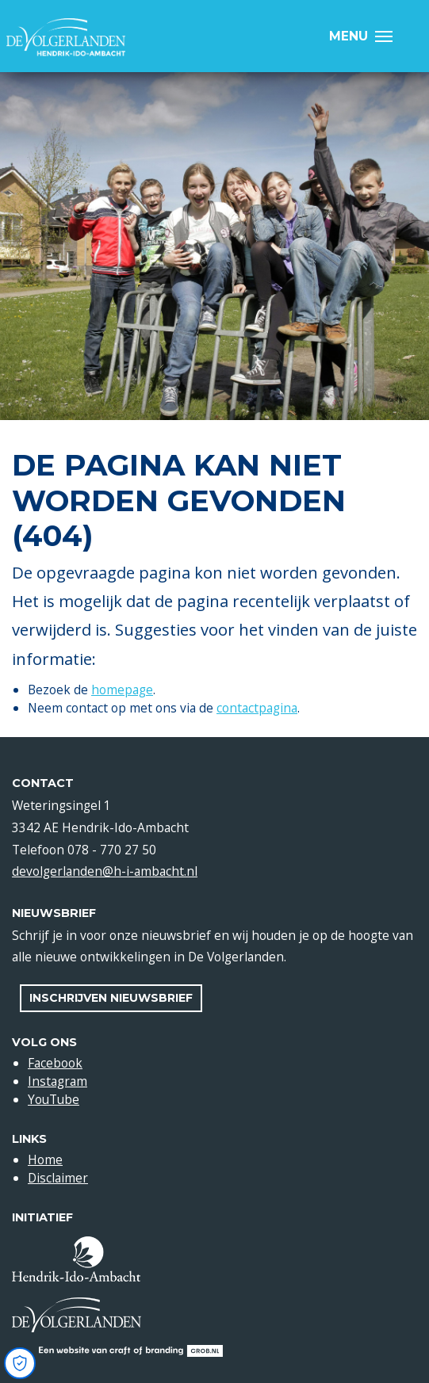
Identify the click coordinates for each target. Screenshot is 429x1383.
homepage (122, 689)
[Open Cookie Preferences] (20, 1363)
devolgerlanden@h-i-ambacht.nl (104, 871)
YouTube (53, 1099)
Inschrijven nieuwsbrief (111, 998)
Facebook (55, 1063)
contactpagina (256, 707)
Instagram (57, 1081)
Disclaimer (58, 1177)
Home (45, 1159)
